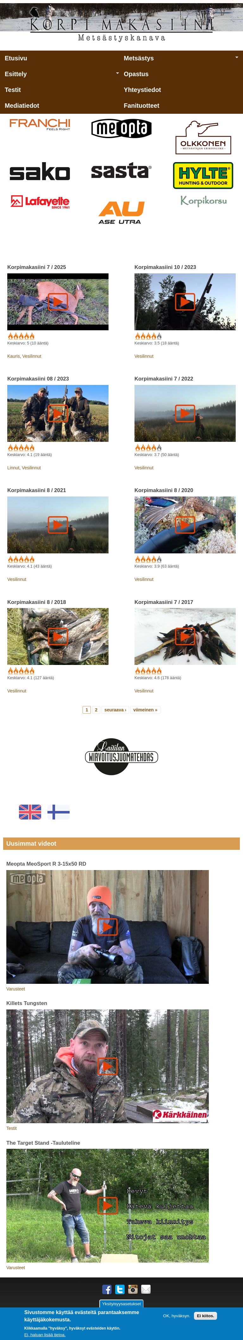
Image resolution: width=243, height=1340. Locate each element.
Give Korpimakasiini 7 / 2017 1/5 (137, 671)
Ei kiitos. (205, 1315)
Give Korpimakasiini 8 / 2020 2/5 (142, 559)
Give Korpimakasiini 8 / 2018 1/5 (10, 671)
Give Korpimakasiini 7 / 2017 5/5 (158, 671)
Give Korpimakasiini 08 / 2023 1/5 (10, 448)
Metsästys (178, 60)
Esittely (59, 76)
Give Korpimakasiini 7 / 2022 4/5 (153, 448)
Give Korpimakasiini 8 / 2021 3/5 (20, 559)
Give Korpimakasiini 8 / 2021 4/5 (26, 559)
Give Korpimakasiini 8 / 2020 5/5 (158, 559)
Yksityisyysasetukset (121, 1304)
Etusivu (16, 58)
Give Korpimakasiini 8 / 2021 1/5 (10, 559)
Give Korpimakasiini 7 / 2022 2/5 (142, 448)
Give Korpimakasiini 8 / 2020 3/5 (148, 559)
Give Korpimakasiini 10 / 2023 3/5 (148, 336)
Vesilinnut (31, 356)
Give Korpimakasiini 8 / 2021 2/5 (15, 559)
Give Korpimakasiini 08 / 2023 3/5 (20, 448)
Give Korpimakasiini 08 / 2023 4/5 (26, 448)
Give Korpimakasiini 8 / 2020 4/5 (153, 559)
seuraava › (115, 709)
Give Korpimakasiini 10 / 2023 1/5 (137, 336)
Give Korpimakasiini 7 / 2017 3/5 (148, 671)
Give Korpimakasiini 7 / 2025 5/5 (31, 336)
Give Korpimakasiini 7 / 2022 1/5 (137, 448)
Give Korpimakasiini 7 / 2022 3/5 (148, 448)
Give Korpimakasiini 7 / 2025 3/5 (20, 336)
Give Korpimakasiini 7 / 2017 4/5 (153, 671)
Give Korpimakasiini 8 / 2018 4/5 (26, 671)
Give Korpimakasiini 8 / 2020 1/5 (137, 559)
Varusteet (15, 988)
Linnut (13, 467)
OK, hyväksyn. (176, 1315)
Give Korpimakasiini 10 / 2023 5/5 (158, 336)
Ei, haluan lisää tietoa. (44, 1334)
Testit (13, 89)
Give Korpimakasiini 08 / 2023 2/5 (15, 448)
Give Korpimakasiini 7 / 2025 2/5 (15, 336)
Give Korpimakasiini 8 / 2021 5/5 (31, 559)
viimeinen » (145, 709)
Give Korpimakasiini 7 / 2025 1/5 (10, 336)
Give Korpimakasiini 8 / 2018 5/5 (31, 671)
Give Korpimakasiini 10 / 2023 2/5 (142, 336)
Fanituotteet (141, 105)
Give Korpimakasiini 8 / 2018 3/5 (20, 671)
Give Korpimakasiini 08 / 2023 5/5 (31, 448)
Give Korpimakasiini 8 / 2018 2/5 (15, 671)
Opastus (136, 73)
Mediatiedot (22, 105)
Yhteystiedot (142, 89)
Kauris (13, 356)
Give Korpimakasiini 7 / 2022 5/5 (158, 448)
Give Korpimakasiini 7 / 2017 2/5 (142, 671)
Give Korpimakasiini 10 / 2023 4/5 (153, 336)
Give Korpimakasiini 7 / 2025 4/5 (26, 336)
